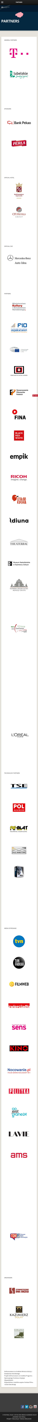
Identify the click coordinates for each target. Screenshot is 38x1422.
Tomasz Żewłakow (25, 1419)
